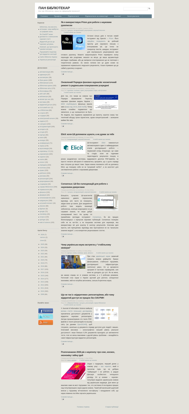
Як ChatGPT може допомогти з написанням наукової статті (49, 36)
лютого (43, 237)
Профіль (58, 16)
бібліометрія (44, 83)
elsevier (42, 206)
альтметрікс (44, 77)
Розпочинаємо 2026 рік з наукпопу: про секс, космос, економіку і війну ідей (88, 354)
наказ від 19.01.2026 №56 (75, 107)
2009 (43, 294)
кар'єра (42, 135)
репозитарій (44, 179)
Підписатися (73, 16)
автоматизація (45, 72)
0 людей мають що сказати (72, 32)
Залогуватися (133, 16)
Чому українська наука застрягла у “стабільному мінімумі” (86, 246)
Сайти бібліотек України (48, 57)
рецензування (45, 181)
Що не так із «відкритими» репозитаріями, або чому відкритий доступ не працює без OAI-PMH (87, 296)
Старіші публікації (111, 407)
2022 (43, 254)
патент (42, 162)
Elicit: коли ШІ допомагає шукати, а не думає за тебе (87, 134)
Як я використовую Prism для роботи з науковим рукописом (86, 24)
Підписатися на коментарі (96, 16)
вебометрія (44, 96)
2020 (43, 260)
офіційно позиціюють (96, 41)
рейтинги (43, 173)
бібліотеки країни (46, 85)
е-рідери (43, 116)
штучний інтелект (46, 203)
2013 (43, 282)
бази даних (44, 80)
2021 (43, 257)
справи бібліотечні (46, 187)
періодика (43, 165)
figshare (42, 209)
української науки (103, 256)
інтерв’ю (43, 129)
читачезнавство (45, 198)
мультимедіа (44, 148)
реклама (43, 176)
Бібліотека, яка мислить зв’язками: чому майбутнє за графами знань (49, 29)
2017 (43, 269)
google (42, 211)
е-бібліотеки (44, 110)
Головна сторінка (83, 407)
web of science (45, 222)
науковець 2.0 (45, 151)
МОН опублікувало (69, 104)
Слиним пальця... (67, 72)
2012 (43, 285)
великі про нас (45, 99)
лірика (42, 146)
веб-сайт (43, 94)
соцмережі (43, 184)
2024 (43, 247)
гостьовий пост (45, 107)
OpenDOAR (81, 324)
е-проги (42, 113)
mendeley (43, 214)
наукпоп (43, 157)
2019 (43, 263)
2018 (43, 266)
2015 (43, 275)
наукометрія (44, 154)
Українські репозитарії (48, 60)
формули (43, 195)
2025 (43, 244)
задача (42, 121)
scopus (42, 217)
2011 (43, 288)
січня (42, 240)
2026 (43, 234)
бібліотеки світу (45, 88)
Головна (44, 16)
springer (42, 220)
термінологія (44, 189)
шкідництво (44, 200)
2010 (43, 291)
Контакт (117, 16)
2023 (43, 250)
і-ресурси (43, 124)
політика (43, 168)
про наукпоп (106, 366)
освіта (42, 159)
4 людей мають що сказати (72, 92)
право (42, 170)
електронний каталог (47, 118)
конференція (44, 143)
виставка (43, 102)
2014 (43, 279)
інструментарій (45, 126)
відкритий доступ (46, 105)
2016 (43, 272)
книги (42, 137)
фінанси (43, 192)
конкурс (42, 140)
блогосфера (44, 91)
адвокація (43, 75)
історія (42, 132)
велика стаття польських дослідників (76, 311)
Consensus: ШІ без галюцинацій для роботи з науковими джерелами (84, 185)
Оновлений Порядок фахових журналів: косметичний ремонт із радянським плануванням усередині (88, 84)
